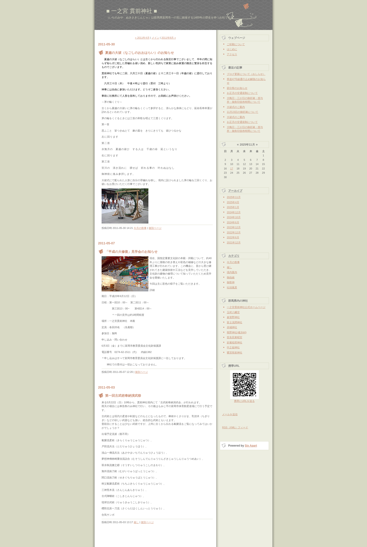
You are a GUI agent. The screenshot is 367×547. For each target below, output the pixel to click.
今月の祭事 (140, 228)
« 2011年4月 (142, 37)
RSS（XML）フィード (235, 427)
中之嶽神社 (233, 347)
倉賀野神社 (233, 317)
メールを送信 (230, 414)
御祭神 (231, 282)
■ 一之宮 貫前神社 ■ (131, 11)
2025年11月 (234, 197)
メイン (155, 37)
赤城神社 (232, 327)
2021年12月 (234, 242)
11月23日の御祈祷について (242, 111)
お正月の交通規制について (242, 93)
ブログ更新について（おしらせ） (246, 74)
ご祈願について (236, 44)
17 (231, 168)
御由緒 (231, 277)
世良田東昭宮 (234, 337)
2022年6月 (233, 237)
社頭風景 (232, 287)
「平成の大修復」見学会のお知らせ (131, 251)
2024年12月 (234, 212)
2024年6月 (233, 222)
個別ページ (155, 228)
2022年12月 (234, 232)
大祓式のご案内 (236, 107)
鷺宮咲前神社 (234, 352)
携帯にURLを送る (244, 401)
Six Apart (251, 445)
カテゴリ (233, 255)
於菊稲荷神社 (234, 342)
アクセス (232, 54)
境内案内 (232, 272)
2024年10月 (234, 217)
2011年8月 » (168, 37)
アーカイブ (235, 190)
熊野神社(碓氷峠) (236, 332)
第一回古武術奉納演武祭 (123, 395)
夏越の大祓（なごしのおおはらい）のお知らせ (139, 53)
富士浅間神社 (234, 322)
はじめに (232, 49)
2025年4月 (233, 202)
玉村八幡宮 (233, 312)
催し (136, 522)
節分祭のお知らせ (237, 88)
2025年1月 (233, 207)
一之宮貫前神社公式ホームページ (246, 307)
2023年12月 (234, 227)
